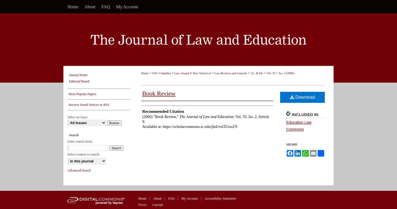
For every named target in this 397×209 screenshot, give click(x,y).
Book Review (158, 93)
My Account (189, 198)
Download (302, 97)
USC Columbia (161, 73)
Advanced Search (79, 170)
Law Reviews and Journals (230, 73)
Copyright (157, 204)
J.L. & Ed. (257, 73)
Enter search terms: (80, 141)
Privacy (142, 204)
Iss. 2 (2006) (286, 73)
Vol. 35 (271, 73)
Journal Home (78, 75)
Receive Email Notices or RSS (89, 105)
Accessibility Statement (220, 198)
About (157, 198)
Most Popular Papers (82, 94)
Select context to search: (84, 154)
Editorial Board (79, 81)
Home (145, 73)
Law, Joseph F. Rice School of (192, 73)
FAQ (171, 198)
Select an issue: (78, 117)
